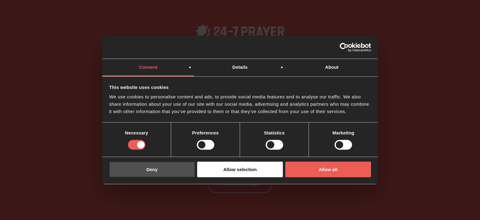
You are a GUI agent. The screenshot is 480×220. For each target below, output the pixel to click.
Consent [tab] (148, 67)
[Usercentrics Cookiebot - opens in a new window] (344, 47)
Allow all (328, 169)
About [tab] (332, 67)
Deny (152, 169)
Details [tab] (240, 67)
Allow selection (240, 169)
